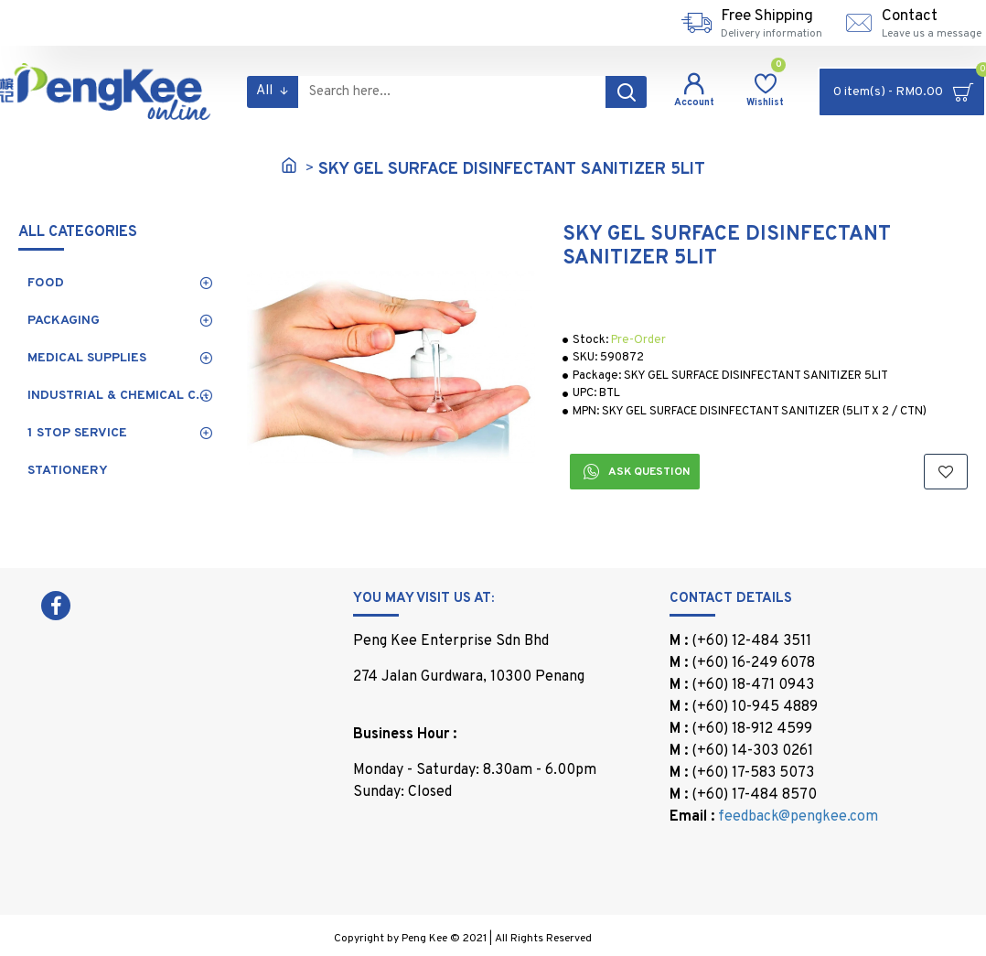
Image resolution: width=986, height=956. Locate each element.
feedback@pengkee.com (798, 817)
